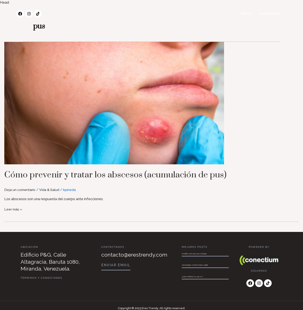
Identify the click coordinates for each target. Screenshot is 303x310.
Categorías (272, 13)
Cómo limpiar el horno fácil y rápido (195, 265)
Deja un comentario (20, 190)
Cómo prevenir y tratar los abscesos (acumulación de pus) (122, 174)
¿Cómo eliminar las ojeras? (192, 276)
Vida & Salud (49, 190)
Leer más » (13, 209)
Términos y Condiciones (41, 277)
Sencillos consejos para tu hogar (194, 254)
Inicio (246, 13)
